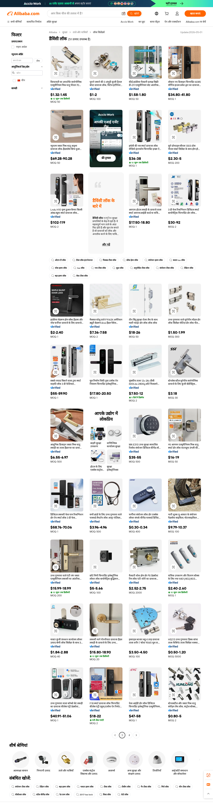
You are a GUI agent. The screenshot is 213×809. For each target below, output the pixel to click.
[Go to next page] (136, 735)
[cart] (167, 14)
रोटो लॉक (123, 794)
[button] (123, 13)
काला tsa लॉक (177, 260)
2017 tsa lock (84, 794)
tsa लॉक (78, 268)
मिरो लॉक (163, 786)
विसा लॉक (105, 794)
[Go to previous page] (115, 735)
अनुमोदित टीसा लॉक (139, 268)
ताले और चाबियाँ (80, 32)
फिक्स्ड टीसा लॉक (107, 260)
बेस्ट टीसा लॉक (80, 275)
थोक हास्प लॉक (59, 268)
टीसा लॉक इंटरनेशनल (82, 260)
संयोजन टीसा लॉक (165, 268)
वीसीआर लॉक (19, 794)
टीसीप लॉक (124, 786)
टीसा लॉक (105, 786)
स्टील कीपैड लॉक (41, 794)
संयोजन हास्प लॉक (154, 260)
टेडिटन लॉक (187, 268)
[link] (208, 775)
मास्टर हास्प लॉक (85, 786)
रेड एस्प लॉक (62, 794)
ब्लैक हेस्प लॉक (130, 260)
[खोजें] (134, 13)
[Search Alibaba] (85, 13)
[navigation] (27, 384)
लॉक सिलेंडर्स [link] (99, 32)
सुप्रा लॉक (118, 268)
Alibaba (53, 32)
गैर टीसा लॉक (144, 786)
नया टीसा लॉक (98, 268)
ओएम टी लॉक (58, 260)
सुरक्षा (64, 32)
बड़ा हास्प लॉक (58, 275)
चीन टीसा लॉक (182, 786)
